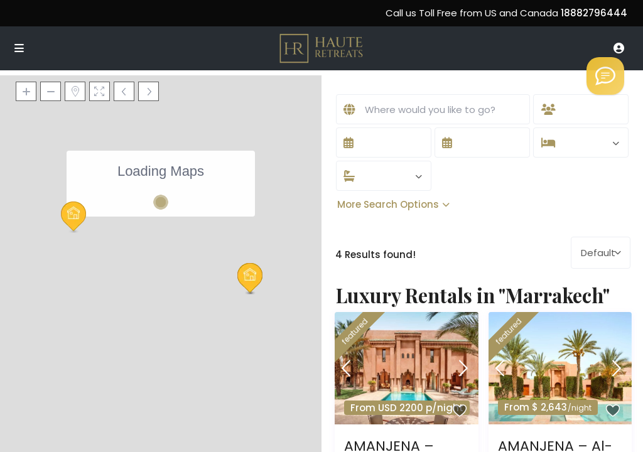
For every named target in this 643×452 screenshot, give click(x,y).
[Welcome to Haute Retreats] (605, 76)
